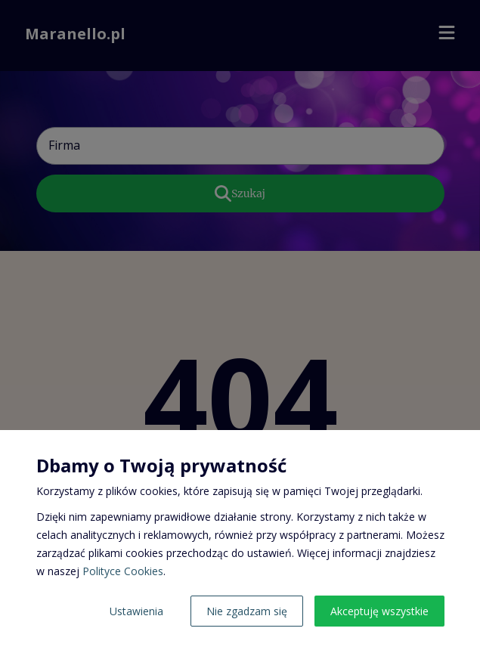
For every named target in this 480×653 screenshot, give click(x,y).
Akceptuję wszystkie (379, 611)
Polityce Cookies (122, 571)
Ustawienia (136, 611)
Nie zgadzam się (246, 611)
